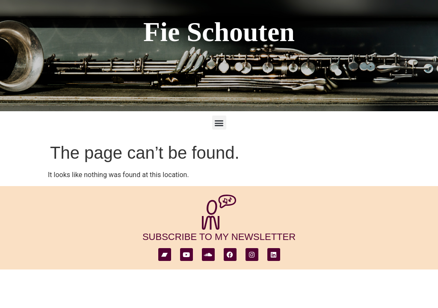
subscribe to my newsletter (219, 236)
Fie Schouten (219, 32)
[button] (219, 123)
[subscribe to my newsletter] (219, 212)
